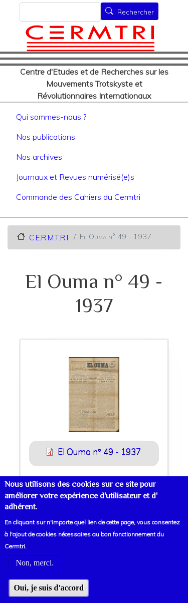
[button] (94, 398)
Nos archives (39, 157)
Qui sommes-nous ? (51, 117)
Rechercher (135, 12)
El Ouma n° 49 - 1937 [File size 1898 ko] (99, 451)
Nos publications (45, 137)
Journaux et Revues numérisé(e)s (75, 177)
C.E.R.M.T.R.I (48, 237)
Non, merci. (35, 574)
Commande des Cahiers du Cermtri (78, 197)
